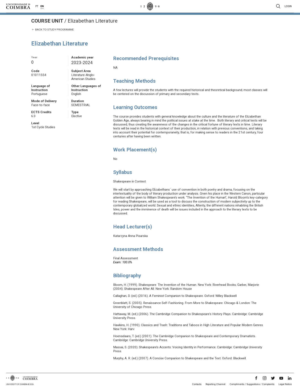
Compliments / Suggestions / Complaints (252, 384)
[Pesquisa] (278, 6)
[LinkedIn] (289, 378)
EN (42, 6)
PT (36, 6)
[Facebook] (256, 378)
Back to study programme (52, 29)
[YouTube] (281, 378)
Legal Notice (285, 384)
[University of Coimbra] (18, 6)
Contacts (196, 384)
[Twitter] (273, 378)
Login (288, 6)
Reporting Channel (215, 384)
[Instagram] (264, 378)
